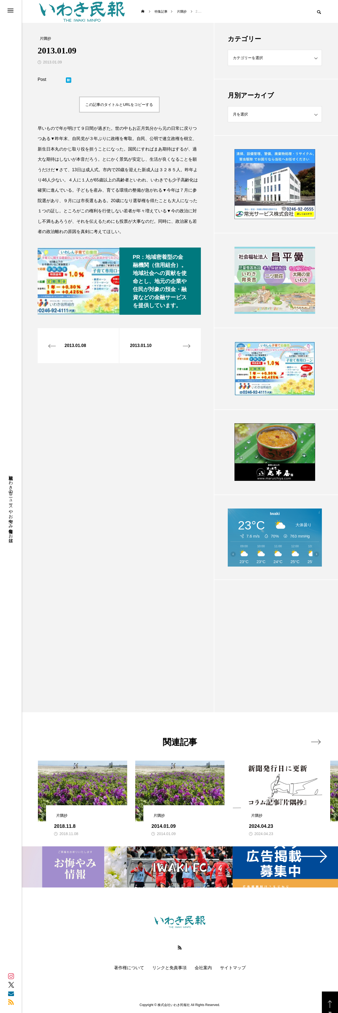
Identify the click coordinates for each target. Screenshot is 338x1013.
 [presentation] (316, 741)
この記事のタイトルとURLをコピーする (119, 104)
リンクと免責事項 (169, 968)
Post (42, 79)
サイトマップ (233, 968)
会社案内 (203, 968)
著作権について (129, 968)
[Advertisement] (275, 632)
